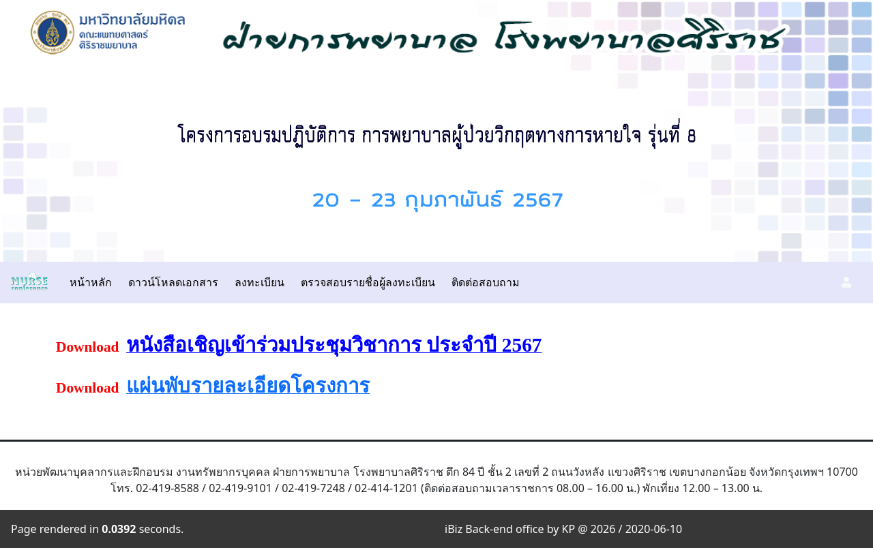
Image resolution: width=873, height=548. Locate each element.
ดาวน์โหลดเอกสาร (173, 282)
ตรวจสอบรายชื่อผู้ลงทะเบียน (368, 282)
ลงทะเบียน (259, 282)
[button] (846, 282)
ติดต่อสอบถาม (486, 282)
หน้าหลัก (91, 282)
